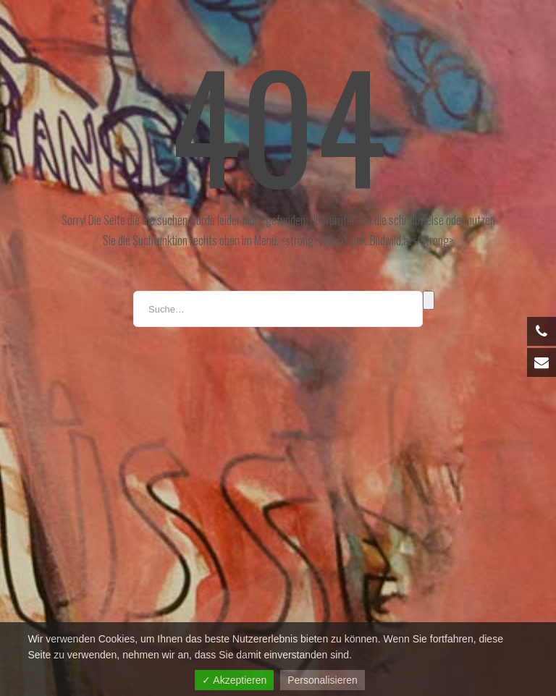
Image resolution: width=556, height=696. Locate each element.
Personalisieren (322, 680)
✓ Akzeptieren (234, 680)
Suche (428, 300)
